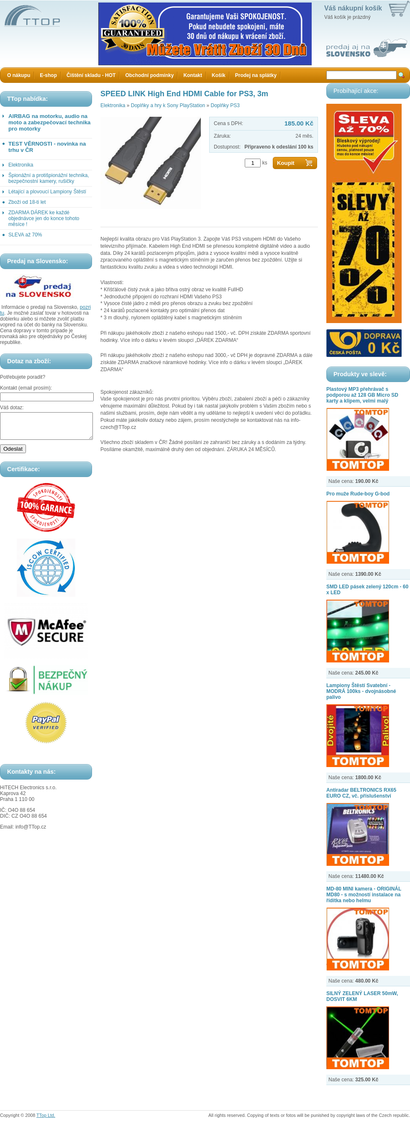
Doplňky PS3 (224, 105)
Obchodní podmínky (149, 75)
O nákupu (18, 75)
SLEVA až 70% (25, 235)
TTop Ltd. (45, 1115)
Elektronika (20, 165)
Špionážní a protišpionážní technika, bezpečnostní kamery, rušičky (48, 178)
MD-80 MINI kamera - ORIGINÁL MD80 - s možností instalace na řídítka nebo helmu (363, 894)
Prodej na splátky (256, 75)
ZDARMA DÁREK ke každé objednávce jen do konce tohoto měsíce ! (43, 218)
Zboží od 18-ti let (27, 202)
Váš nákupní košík (353, 8)
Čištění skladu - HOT (91, 75)
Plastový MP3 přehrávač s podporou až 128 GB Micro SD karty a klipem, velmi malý (362, 395)
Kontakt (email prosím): (26, 388)
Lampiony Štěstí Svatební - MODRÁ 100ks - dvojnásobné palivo (361, 691)
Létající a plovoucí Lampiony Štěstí (47, 192)
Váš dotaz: (12, 408)
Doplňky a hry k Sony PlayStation (168, 105)
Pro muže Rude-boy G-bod (358, 494)
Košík (219, 75)
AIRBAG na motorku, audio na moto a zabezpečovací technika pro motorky (49, 122)
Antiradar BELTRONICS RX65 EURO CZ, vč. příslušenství (361, 793)
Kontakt (192, 75)
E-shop (48, 75)
